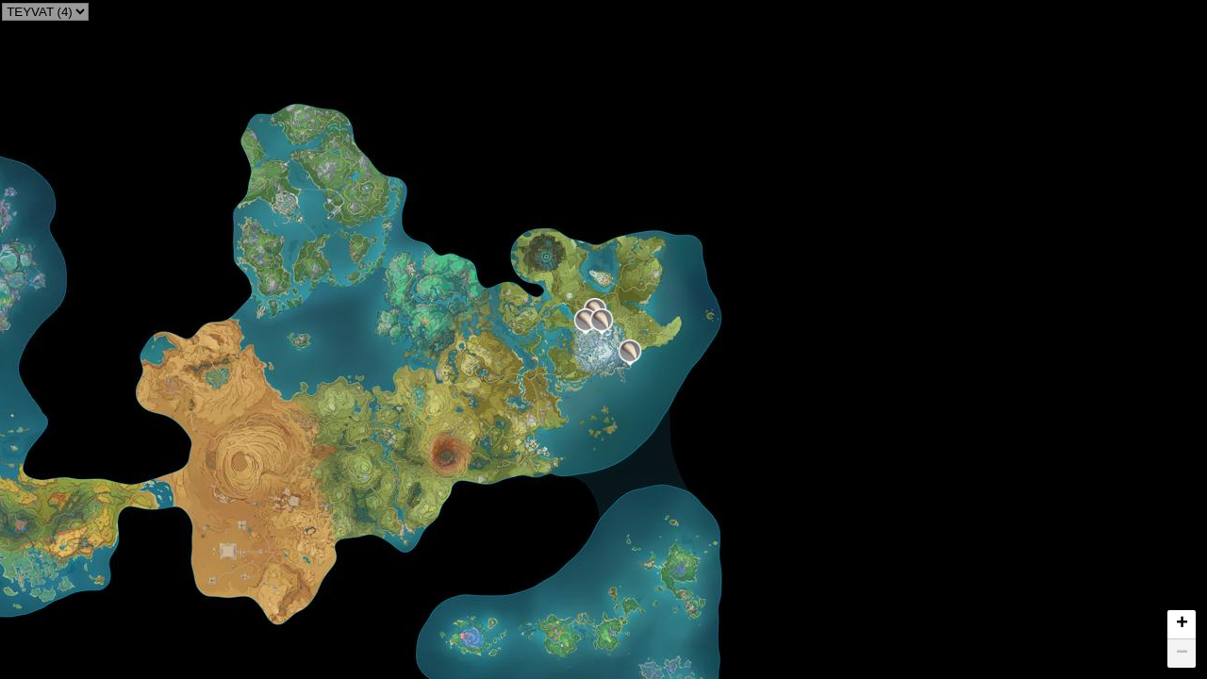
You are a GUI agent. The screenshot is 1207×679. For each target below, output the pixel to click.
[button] (630, 353)
